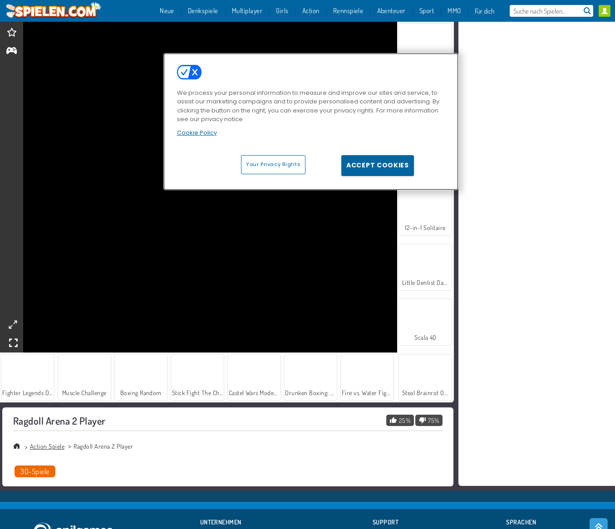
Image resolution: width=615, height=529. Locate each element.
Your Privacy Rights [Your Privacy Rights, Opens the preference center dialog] (273, 164)
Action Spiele (47, 446)
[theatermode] (13, 324)
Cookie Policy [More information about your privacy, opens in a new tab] (197, 132)
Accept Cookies (377, 165)
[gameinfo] (12, 51)
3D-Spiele (34, 471)
